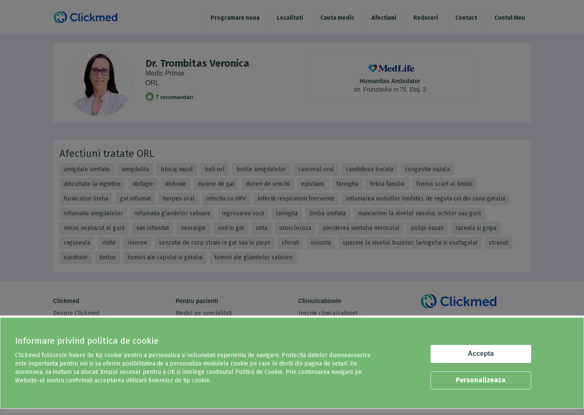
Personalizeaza (481, 380)
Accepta (481, 353)
